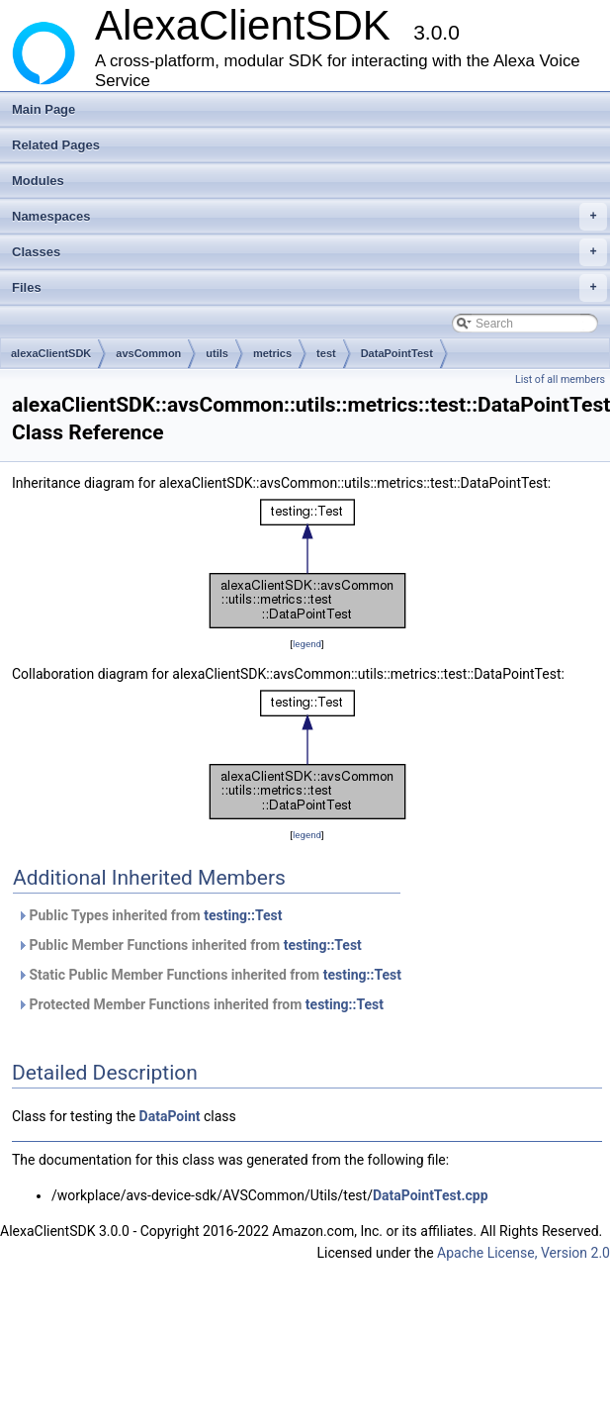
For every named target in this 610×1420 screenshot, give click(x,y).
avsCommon (148, 353)
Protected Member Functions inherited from (200, 1004)
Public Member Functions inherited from (189, 945)
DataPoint (170, 1116)
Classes (309, 252)
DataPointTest (397, 353)
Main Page (43, 109)
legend (307, 643)
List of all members (560, 379)
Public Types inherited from (149, 915)
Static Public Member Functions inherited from (209, 975)
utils (217, 353)
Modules (38, 180)
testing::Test (243, 915)
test (326, 353)
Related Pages (56, 145)
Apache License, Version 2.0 (523, 1253)
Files (309, 288)
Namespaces (309, 217)
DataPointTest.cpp (430, 1195)
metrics (272, 353)
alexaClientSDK (51, 353)
